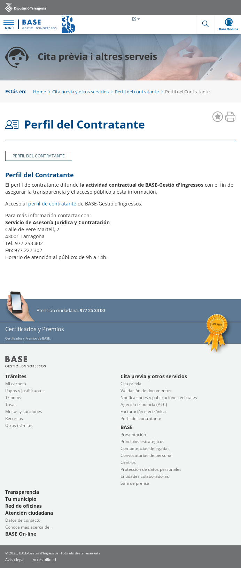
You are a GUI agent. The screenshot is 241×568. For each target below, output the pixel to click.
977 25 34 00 (92, 310)
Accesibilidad (44, 559)
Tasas (11, 404)
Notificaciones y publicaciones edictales (158, 397)
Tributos (13, 397)
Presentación (133, 434)
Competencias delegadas (145, 448)
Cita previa (130, 384)
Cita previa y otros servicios (80, 91)
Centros (128, 462)
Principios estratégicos (142, 441)
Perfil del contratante (137, 91)
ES (136, 19)
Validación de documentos (145, 391)
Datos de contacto (22, 520)
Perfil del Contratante (39, 156)
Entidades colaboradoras (144, 476)
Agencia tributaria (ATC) (143, 404)
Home (39, 91)
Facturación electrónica (143, 411)
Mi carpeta (15, 384)
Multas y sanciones (23, 411)
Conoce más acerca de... (29, 527)
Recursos (14, 418)
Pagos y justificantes (25, 391)
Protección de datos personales (150, 469)
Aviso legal (14, 559)
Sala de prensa (134, 483)
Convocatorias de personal (146, 455)
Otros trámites (19, 425)
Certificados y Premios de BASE (27, 338)
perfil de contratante (52, 203)
